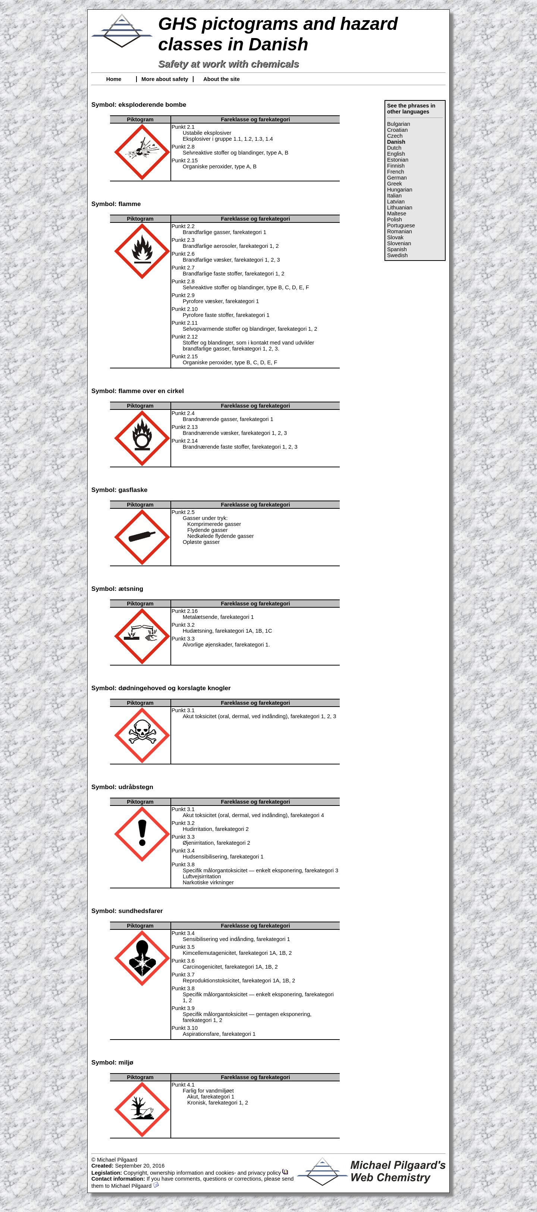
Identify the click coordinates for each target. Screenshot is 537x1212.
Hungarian (399, 190)
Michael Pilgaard (135, 1186)
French (395, 172)
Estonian (397, 160)
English (396, 154)
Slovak (395, 237)
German (397, 178)
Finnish (396, 166)
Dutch (394, 148)
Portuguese (401, 225)
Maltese (396, 213)
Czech (395, 136)
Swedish (397, 255)
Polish (394, 219)
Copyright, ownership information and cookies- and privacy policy (205, 1173)
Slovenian (399, 243)
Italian (394, 196)
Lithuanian (399, 208)
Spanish (397, 249)
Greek (394, 184)
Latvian (396, 202)
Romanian (399, 231)
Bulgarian (398, 124)
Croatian (397, 130)
